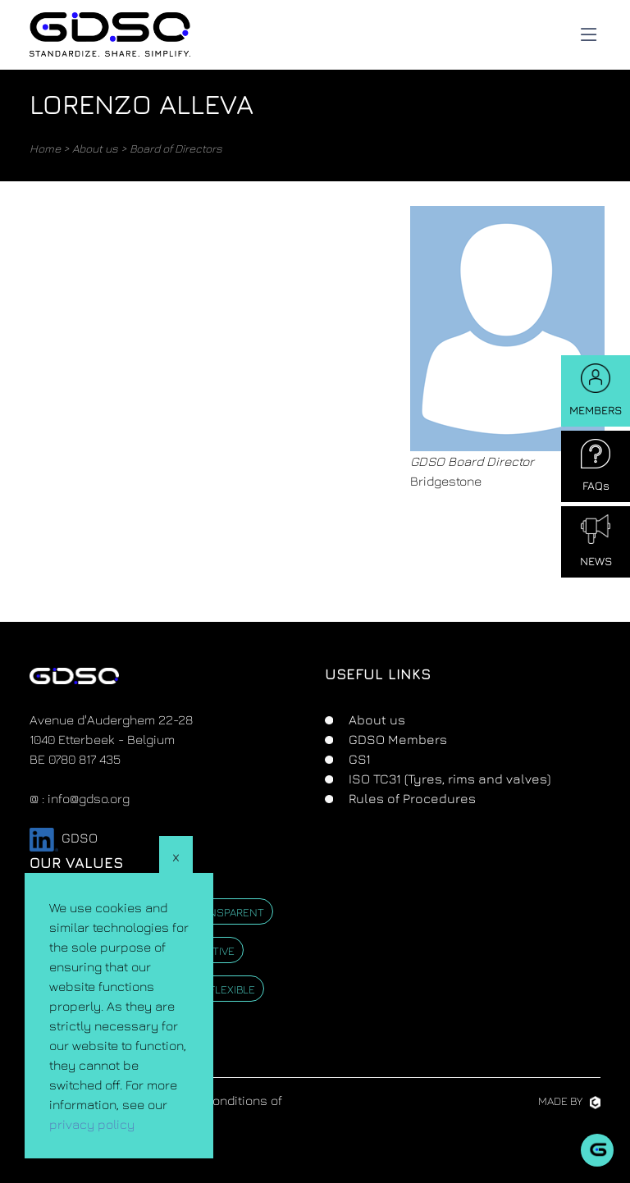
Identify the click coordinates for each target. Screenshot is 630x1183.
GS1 (358, 758)
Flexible (232, 989)
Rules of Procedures (410, 798)
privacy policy (92, 1124)
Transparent (226, 912)
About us (95, 148)
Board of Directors (176, 148)
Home (45, 148)
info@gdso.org (89, 798)
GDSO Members (396, 739)
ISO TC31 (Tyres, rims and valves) (447, 778)
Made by (569, 1101)
